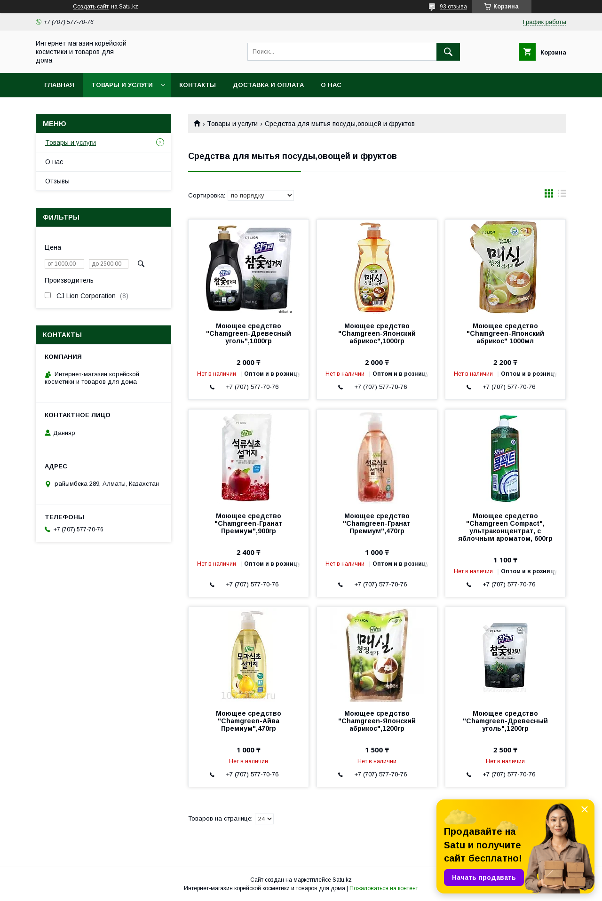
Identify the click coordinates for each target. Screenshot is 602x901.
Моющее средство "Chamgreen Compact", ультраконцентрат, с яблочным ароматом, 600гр (505, 527)
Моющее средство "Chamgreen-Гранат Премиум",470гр (377, 523)
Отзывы (57, 181)
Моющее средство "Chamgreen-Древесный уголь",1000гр (248, 333)
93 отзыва (453, 6)
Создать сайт (91, 6)
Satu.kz (342, 880)
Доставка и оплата (268, 84)
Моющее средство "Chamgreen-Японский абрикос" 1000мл (505, 333)
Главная (59, 84)
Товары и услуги (122, 84)
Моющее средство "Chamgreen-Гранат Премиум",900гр (248, 523)
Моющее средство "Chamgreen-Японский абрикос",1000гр (377, 333)
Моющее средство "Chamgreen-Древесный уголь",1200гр (505, 721)
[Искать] (448, 52)
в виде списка (562, 195)
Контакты (197, 84)
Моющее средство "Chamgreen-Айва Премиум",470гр (248, 721)
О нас (331, 84)
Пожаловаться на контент (383, 888)
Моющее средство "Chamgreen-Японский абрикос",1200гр (377, 721)
